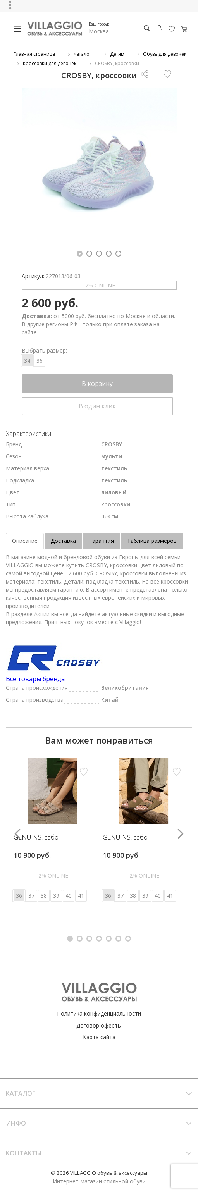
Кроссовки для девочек (49, 63)
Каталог (82, 54)
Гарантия (101, 540)
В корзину (97, 383)
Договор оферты (99, 1025)
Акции (42, 614)
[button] (80, 254)
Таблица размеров (152, 540)
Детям (117, 54)
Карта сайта (99, 1037)
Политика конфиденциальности (99, 1013)
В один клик (97, 406)
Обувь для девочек (164, 54)
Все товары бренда (35, 679)
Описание (25, 540)
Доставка (63, 540)
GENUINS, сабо (36, 837)
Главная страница (34, 54)
